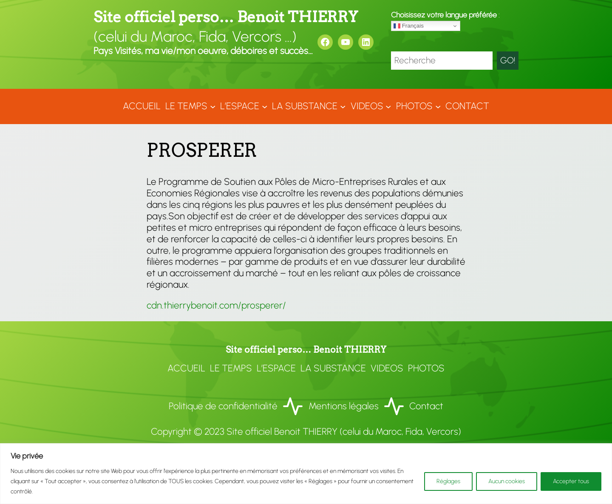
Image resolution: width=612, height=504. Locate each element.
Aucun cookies (506, 481)
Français (409, 26)
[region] (306, 473)
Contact (426, 406)
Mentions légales (344, 406)
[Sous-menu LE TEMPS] (212, 106)
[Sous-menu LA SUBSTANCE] (343, 106)
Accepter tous (571, 481)
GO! (507, 60)
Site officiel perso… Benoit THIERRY (226, 17)
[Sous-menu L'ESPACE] (264, 106)
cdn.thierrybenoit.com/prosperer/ (216, 305)
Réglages (448, 481)
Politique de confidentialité (223, 406)
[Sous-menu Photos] (438, 106)
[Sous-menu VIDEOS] (388, 106)
